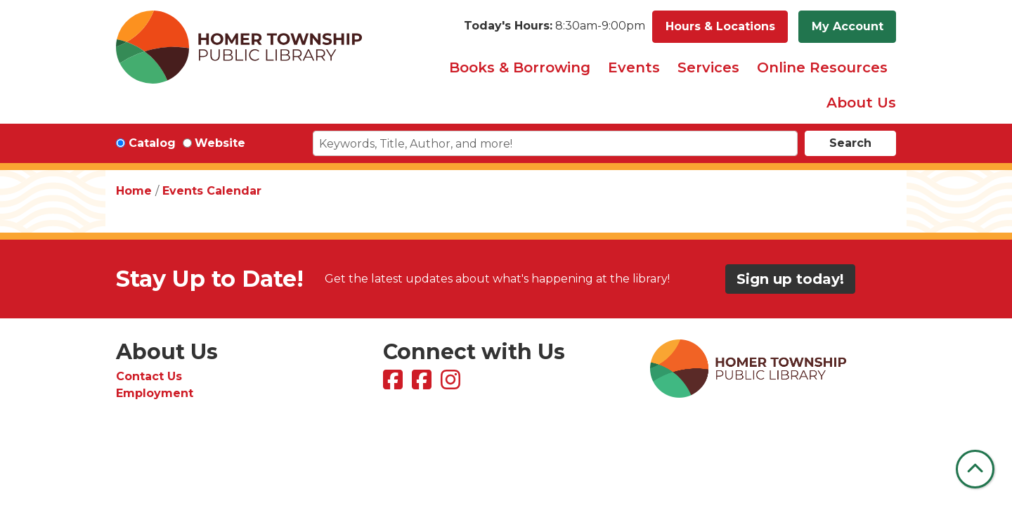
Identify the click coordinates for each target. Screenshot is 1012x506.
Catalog (152, 143)
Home (134, 190)
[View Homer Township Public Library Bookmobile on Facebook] (423, 384)
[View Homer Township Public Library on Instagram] (452, 384)
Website (220, 143)
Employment (154, 393)
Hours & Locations (720, 26)
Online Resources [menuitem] (822, 67)
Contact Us (149, 376)
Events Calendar (211, 190)
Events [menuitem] (634, 67)
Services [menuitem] (708, 67)
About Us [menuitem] (861, 102)
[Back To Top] (975, 469)
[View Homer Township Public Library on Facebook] (394, 384)
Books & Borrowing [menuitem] (519, 67)
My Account (847, 26)
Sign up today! (790, 279)
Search (850, 143)
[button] (554, 27)
